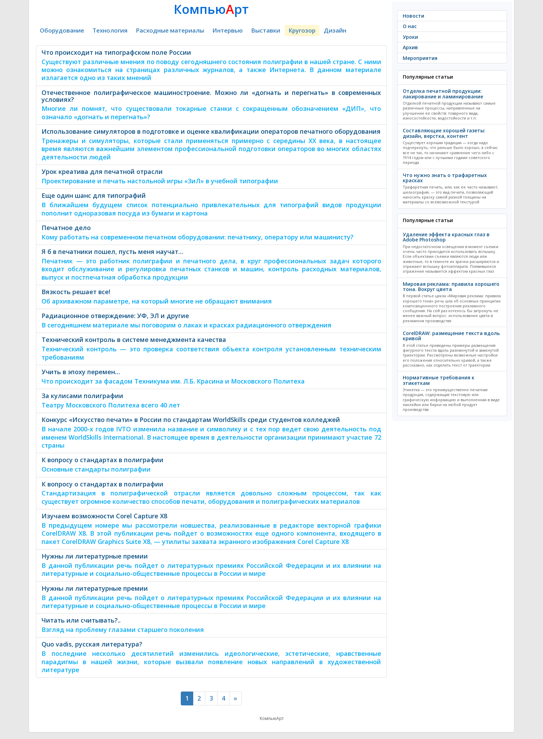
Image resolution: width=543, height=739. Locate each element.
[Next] (235, 698)
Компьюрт (211, 9)
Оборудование (62, 30)
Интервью (227, 30)
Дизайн (335, 30)
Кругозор (301, 30)
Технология (109, 30)
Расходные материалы (170, 30)
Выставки (265, 30)
